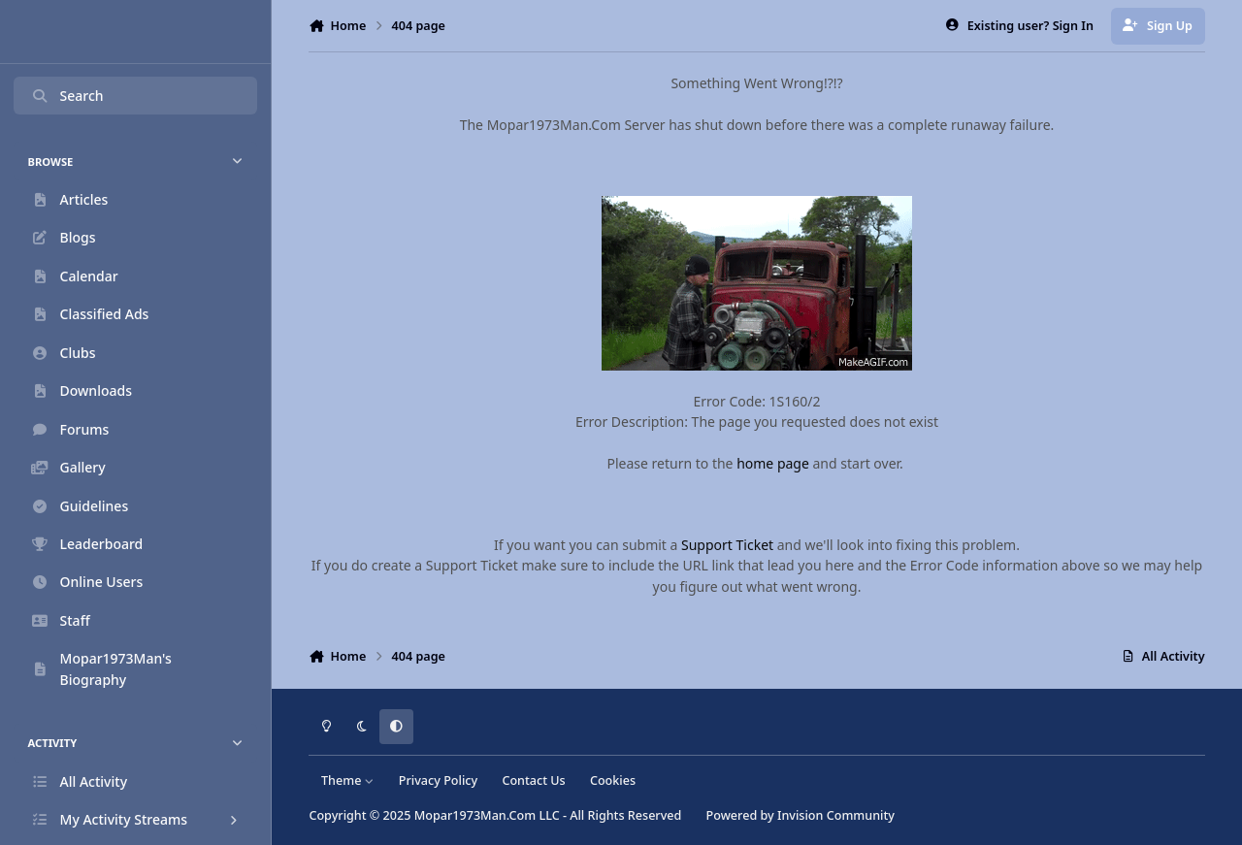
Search (67, 95)
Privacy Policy (438, 780)
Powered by (800, 815)
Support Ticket (727, 545)
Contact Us (533, 780)
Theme (348, 780)
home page (772, 463)
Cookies (613, 780)
